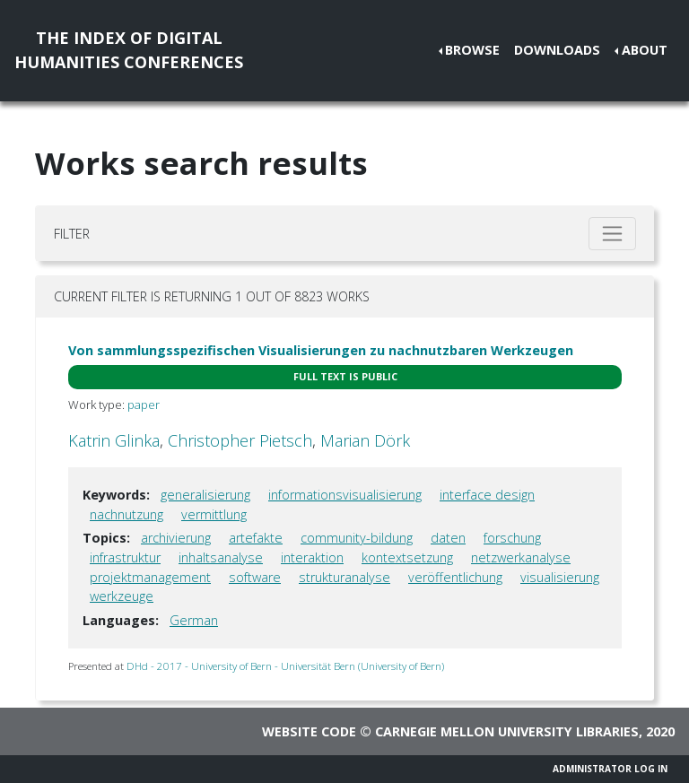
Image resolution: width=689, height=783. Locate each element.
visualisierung (559, 577)
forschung (512, 537)
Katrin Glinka (114, 440)
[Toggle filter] (612, 233)
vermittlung (214, 514)
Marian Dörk (365, 440)
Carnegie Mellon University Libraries (507, 731)
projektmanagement (150, 577)
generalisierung (205, 494)
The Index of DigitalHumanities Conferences (128, 50)
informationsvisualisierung (345, 494)
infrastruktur (125, 557)
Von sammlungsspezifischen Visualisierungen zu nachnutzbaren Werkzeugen (320, 350)
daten (448, 537)
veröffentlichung (455, 577)
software (255, 577)
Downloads (557, 49)
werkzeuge (121, 596)
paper (143, 404)
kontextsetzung (407, 557)
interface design (487, 494)
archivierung (176, 537)
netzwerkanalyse (521, 557)
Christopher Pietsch (240, 440)
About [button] (644, 49)
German (194, 620)
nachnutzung (126, 514)
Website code (309, 731)
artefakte (256, 537)
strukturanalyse (344, 577)
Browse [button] (472, 49)
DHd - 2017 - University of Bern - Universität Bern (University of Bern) (285, 666)
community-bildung (357, 537)
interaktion (312, 557)
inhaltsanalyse (221, 557)
